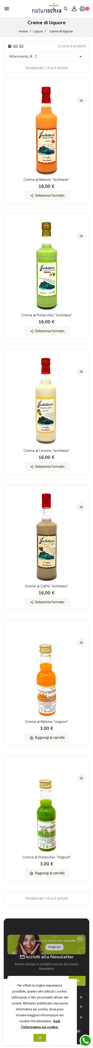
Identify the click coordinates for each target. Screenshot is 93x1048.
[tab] (10, 46)
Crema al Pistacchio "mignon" (47, 857)
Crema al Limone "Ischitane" (47, 450)
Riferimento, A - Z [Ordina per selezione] (46, 56)
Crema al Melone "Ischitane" (46, 179)
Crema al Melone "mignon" (46, 721)
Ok (40, 1038)
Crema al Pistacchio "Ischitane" (46, 315)
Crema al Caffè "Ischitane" (46, 586)
